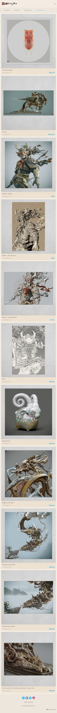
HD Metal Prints (40, 10)
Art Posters (7, 10)
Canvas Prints (27, 10)
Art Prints (17, 10)
